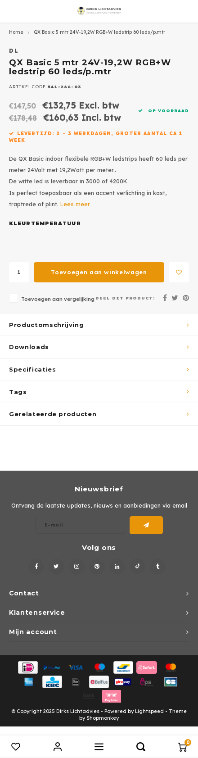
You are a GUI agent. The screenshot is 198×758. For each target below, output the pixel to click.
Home (16, 32)
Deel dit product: (125, 297)
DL (14, 50)
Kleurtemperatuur (45, 223)
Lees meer (75, 204)
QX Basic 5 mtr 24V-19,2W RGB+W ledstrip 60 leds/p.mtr (99, 32)
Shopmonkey (102, 718)
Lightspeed (149, 711)
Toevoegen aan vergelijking (57, 298)
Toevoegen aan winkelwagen (99, 272)
